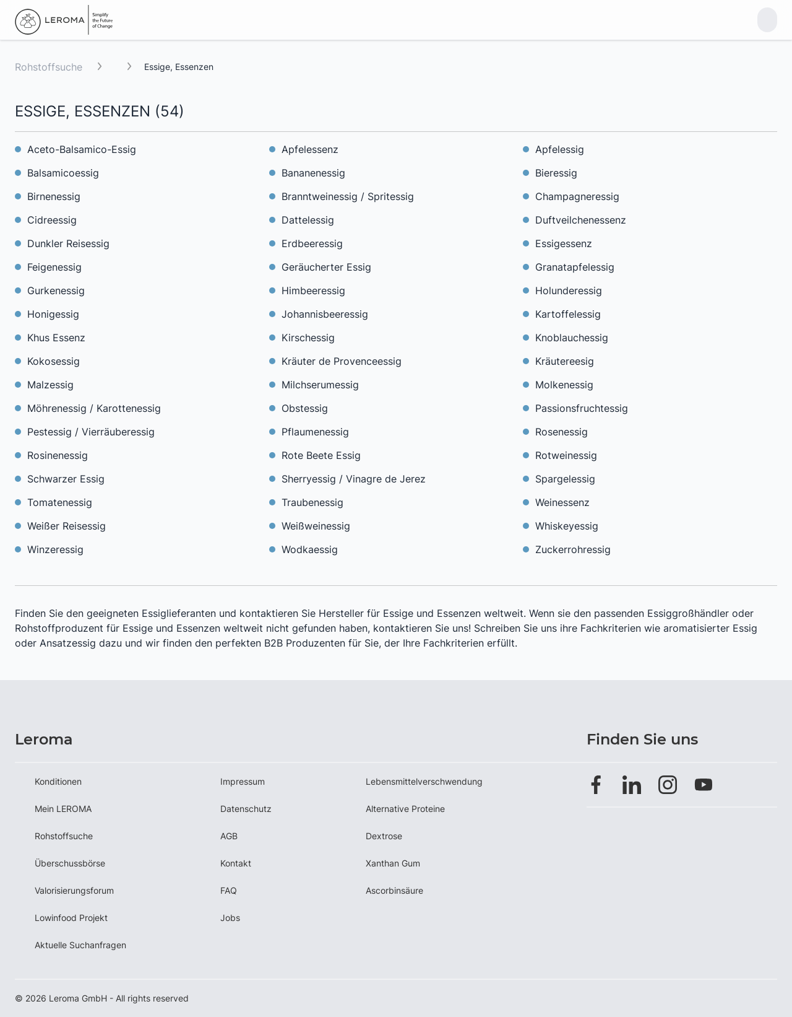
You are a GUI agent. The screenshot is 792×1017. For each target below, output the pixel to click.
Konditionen (58, 781)
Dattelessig (308, 220)
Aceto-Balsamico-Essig (81, 149)
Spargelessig (565, 479)
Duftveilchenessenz (580, 220)
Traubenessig (312, 502)
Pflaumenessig (315, 432)
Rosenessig (561, 432)
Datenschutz (246, 808)
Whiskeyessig (566, 526)
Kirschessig (308, 337)
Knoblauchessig (571, 337)
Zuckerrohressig (573, 549)
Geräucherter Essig (326, 267)
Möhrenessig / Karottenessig (94, 408)
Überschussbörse (70, 863)
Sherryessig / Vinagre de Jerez (354, 479)
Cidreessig (52, 220)
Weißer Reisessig (66, 526)
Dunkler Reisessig (68, 243)
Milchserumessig (320, 384)
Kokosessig (53, 361)
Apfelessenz (310, 149)
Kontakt (235, 863)
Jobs (230, 917)
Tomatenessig (59, 502)
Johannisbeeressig (325, 314)
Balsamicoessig (63, 173)
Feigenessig (54, 267)
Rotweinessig (566, 455)
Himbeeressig (313, 290)
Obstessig (305, 408)
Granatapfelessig (574, 267)
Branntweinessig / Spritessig (348, 196)
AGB (229, 836)
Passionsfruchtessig (581, 408)
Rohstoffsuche (48, 67)
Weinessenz (562, 502)
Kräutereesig (564, 361)
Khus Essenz (56, 337)
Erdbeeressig (312, 243)
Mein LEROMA (63, 808)
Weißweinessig (316, 526)
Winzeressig (55, 549)
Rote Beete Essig (321, 455)
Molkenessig (564, 384)
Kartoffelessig (568, 314)
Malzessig (50, 384)
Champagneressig (577, 196)
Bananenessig (313, 173)
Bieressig (556, 173)
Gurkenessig (56, 290)
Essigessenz (563, 243)
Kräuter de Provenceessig (342, 361)
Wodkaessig (310, 549)
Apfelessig (559, 149)
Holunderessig (568, 290)
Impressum (242, 781)
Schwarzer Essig (66, 479)
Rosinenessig (57, 455)
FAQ (228, 890)
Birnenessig (53, 196)
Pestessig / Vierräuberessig (91, 432)
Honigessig (53, 314)
